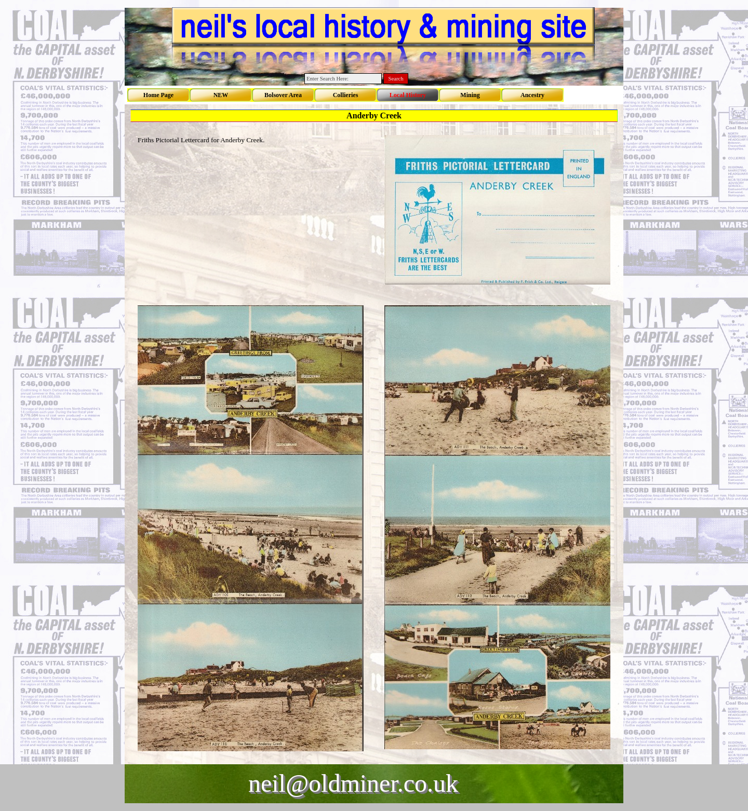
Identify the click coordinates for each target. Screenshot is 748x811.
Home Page (158, 95)
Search (396, 79)
